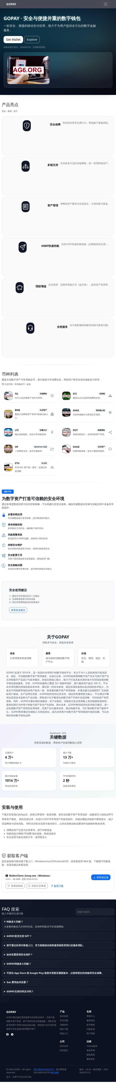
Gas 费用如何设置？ (17, 982)
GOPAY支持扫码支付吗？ (20, 991)
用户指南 (91, 1033)
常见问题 (64, 1020)
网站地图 (54, 1072)
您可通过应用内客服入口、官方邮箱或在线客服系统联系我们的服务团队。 (46, 945)
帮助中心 (91, 1016)
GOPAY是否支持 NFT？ (19, 936)
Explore (32, 39)
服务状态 (91, 1020)
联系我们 (64, 1050)
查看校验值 (15, 885)
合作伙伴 (64, 1046)
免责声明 (91, 1050)
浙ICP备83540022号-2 (43, 1069)
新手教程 (91, 1024)
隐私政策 (91, 1054)
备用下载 (57, 885)
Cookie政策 (92, 1046)
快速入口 (64, 1033)
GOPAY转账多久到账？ (19, 963)
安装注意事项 (37, 885)
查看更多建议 (18, 610)
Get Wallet (13, 39)
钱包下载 (64, 1029)
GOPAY (11, 4)
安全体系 (64, 1016)
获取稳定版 (101, 877)
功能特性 (64, 1024)
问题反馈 (91, 1029)
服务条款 (91, 1058)
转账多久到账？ (15, 921)
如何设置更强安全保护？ (20, 954)
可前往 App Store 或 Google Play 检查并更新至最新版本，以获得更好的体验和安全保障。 (55, 973)
